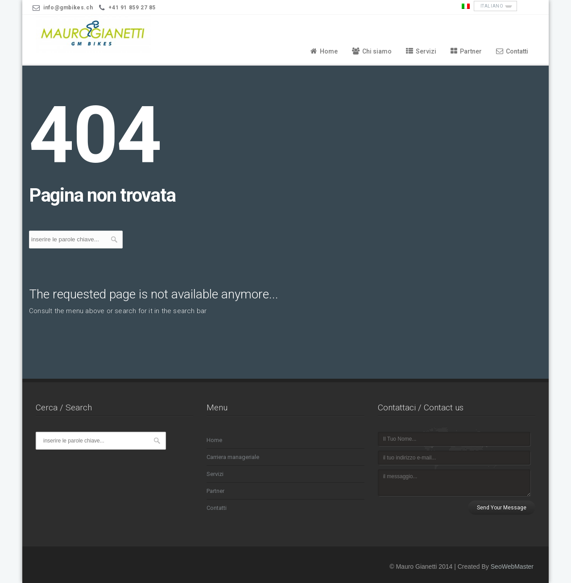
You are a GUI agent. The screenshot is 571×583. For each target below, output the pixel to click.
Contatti (512, 51)
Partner (466, 51)
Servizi (421, 51)
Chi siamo (372, 51)
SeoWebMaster (512, 566)
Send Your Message (501, 507)
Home (324, 51)
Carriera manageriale (233, 457)
